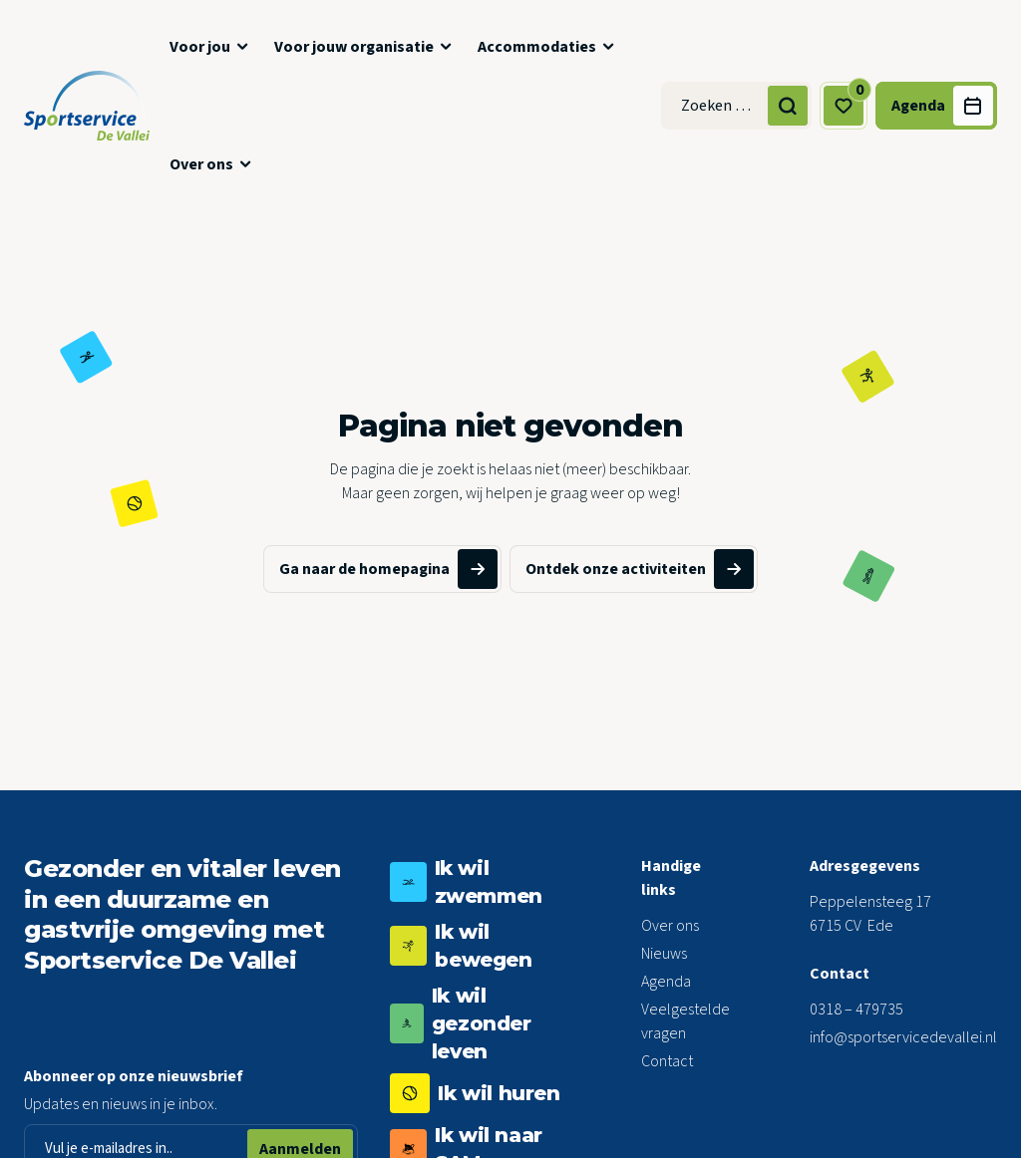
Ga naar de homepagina (388, 569)
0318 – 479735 (856, 1009)
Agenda (666, 982)
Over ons (201, 164)
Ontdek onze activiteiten (639, 569)
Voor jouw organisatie (354, 47)
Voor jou (200, 47)
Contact (667, 1061)
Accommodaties (537, 47)
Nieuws (664, 954)
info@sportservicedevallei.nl (903, 1037)
